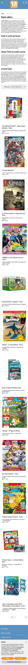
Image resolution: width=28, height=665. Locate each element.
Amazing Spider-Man (8, 170)
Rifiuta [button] (7, 658)
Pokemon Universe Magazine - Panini (12, 517)
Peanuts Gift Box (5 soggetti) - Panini (12, 301)
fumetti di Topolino (20, 60)
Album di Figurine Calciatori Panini (11, 388)
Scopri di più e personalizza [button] (14, 662)
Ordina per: (7, 86)
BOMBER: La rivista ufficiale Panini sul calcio (12, 258)
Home (2, 13)
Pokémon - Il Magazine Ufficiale (11, 431)
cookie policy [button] (15, 650)
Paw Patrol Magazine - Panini (10, 474)
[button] (26, 642)
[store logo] (14, 4)
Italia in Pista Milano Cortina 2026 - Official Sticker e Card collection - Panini (13, 605)
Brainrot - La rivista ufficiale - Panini (12, 344)
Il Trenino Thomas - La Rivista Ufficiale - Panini (13, 561)
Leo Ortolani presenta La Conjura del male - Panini (14, 214)
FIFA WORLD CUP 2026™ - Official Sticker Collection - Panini (13, 127)
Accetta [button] (20, 658)
